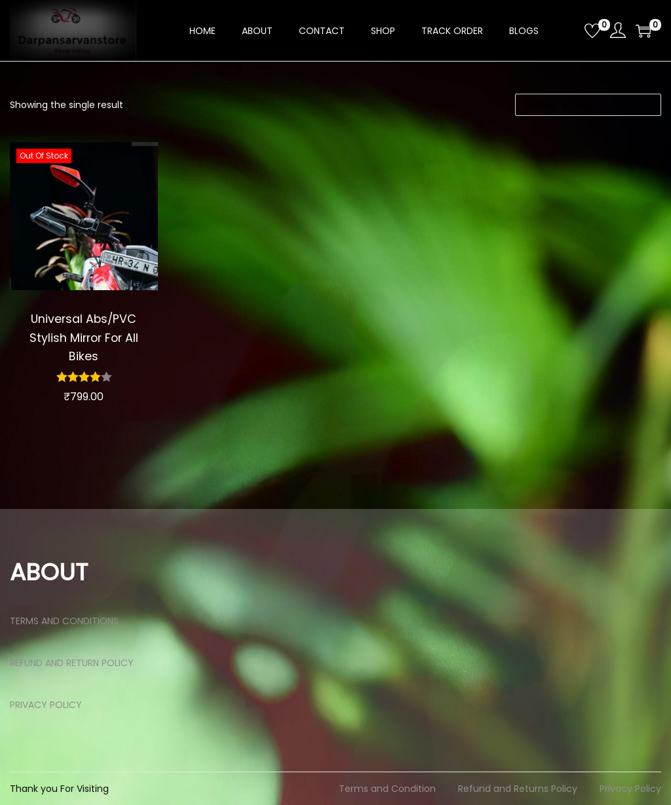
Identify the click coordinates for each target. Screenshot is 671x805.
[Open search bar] (569, 30)
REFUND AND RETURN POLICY (72, 662)
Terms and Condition (387, 788)
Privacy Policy (630, 788)
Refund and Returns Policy (517, 788)
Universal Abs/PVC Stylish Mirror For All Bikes (84, 337)
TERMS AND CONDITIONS (64, 620)
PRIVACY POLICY (46, 704)
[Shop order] (588, 104)
